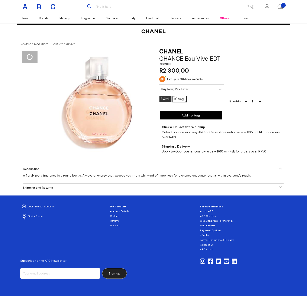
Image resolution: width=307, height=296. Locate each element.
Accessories (200, 18)
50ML (165, 98)
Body (132, 18)
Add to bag (191, 115)
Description (31, 169)
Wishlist (115, 225)
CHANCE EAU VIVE (64, 44)
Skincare (112, 18)
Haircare (175, 18)
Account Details (119, 211)
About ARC (206, 211)
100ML (179, 99)
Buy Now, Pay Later (174, 89)
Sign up (114, 273)
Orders (114, 216)
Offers (224, 18)
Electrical (152, 18)
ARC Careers (208, 216)
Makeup (64, 18)
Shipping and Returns (38, 188)
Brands (43, 18)
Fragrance (88, 18)
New (25, 18)
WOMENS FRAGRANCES (34, 44)
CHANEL (171, 51)
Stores (244, 18)
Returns (115, 221)
